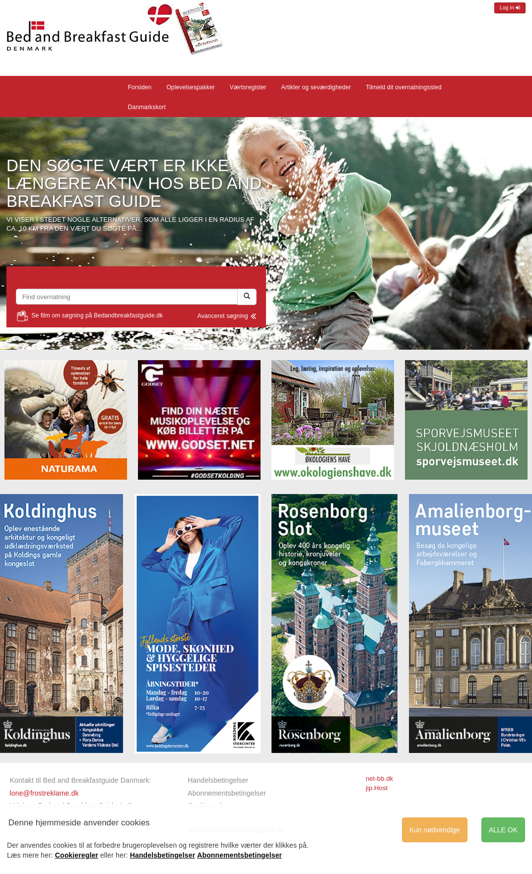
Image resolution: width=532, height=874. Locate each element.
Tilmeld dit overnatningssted (404, 87)
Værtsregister (248, 87)
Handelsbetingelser (218, 780)
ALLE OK (503, 830)
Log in (510, 7)
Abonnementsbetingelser (227, 793)
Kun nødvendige (434, 830)
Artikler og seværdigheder (316, 87)
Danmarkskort (147, 107)
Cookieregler (76, 855)
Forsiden (140, 87)
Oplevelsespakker (190, 87)
